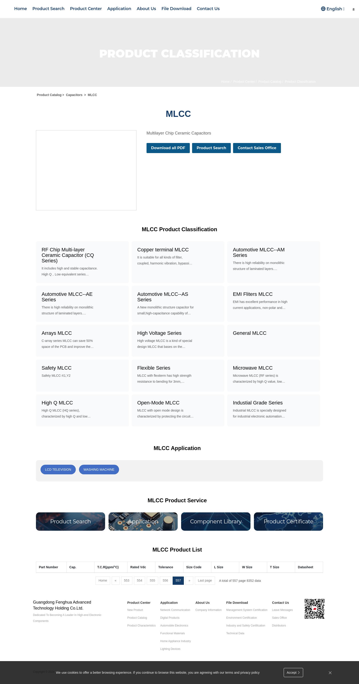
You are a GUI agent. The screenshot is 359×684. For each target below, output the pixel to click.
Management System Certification (246, 610)
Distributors (279, 625)
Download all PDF (168, 148)
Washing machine (99, 469)
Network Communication (175, 610)
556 (165, 580)
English (333, 8)
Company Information (208, 610)
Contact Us (208, 8)
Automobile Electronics (174, 625)
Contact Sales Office (257, 148)
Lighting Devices (170, 649)
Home (20, 8)
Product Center (86, 8)
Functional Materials (172, 633)
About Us (146, 8)
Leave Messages (282, 610)
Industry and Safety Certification (245, 625)
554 (139, 580)
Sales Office (279, 617)
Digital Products (170, 617)
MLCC (92, 95)
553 (126, 580)
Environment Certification (241, 617)
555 (152, 580)
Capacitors (74, 95)
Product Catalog (269, 81)
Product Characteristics (141, 625)
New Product (135, 610)
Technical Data (235, 633)
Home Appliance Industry (175, 641)
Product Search (49, 8)
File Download (176, 8)
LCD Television (58, 469)
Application (119, 8)
